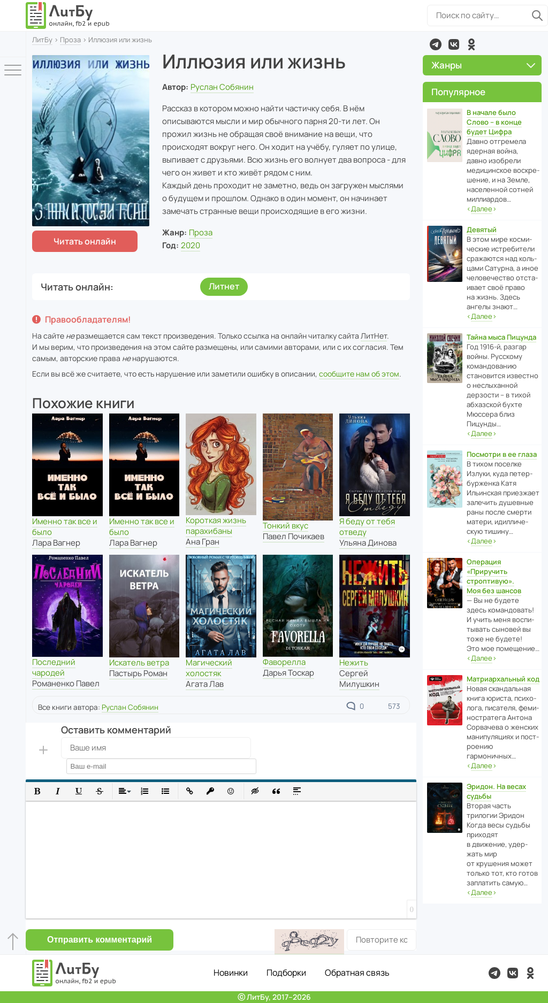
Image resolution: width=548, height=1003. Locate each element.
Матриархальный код (503, 679)
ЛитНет (374, 336)
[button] (37, 791)
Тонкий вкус (285, 525)
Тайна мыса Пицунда (501, 337)
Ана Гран (202, 541)
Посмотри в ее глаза (502, 454)
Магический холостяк (209, 668)
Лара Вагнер (56, 542)
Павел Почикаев (293, 536)
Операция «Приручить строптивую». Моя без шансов (494, 576)
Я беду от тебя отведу (367, 527)
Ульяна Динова (368, 542)
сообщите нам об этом (359, 374)
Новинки (231, 972)
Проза (70, 39)
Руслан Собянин (222, 87)
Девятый (482, 229)
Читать (85, 241)
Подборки (286, 972)
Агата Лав (205, 684)
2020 (190, 245)
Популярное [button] (458, 92)
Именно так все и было (64, 527)
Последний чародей (53, 667)
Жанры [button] (483, 65)
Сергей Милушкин (359, 679)
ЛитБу (42, 39)
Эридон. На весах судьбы (496, 791)
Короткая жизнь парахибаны (216, 526)
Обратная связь (357, 972)
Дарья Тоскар (288, 672)
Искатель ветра (139, 662)
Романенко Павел (66, 683)
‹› (482, 209)
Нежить (353, 662)
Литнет (224, 286)
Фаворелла (284, 662)
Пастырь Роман (138, 673)
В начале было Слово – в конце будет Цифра (494, 122)
